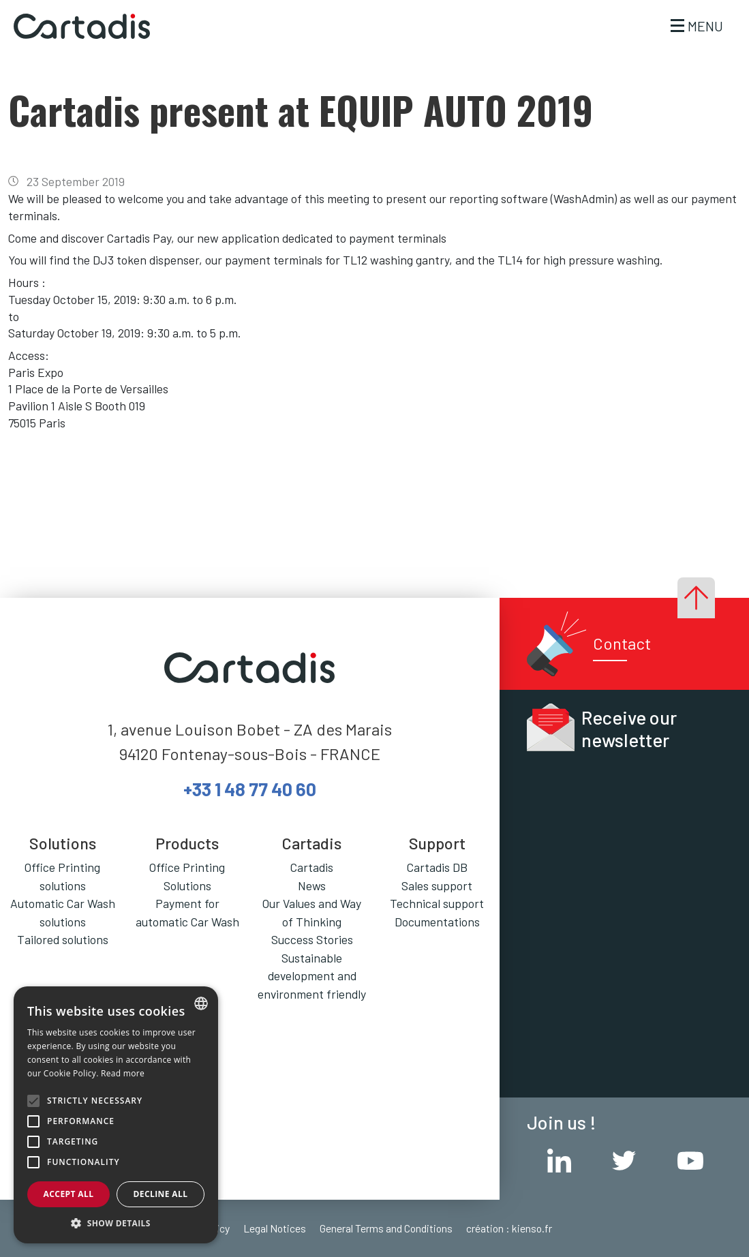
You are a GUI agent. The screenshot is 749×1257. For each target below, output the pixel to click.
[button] (115, 1223)
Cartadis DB (437, 867)
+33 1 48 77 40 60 (249, 789)
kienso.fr (532, 1228)
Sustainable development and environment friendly (312, 975)
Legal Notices (274, 1228)
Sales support (436, 885)
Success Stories (312, 939)
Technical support (437, 903)
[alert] (116, 1114)
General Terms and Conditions (386, 1228)
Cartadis (311, 867)
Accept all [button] (69, 1194)
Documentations (437, 921)
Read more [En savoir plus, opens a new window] (122, 1073)
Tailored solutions (62, 939)
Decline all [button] (161, 1194)
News (312, 885)
